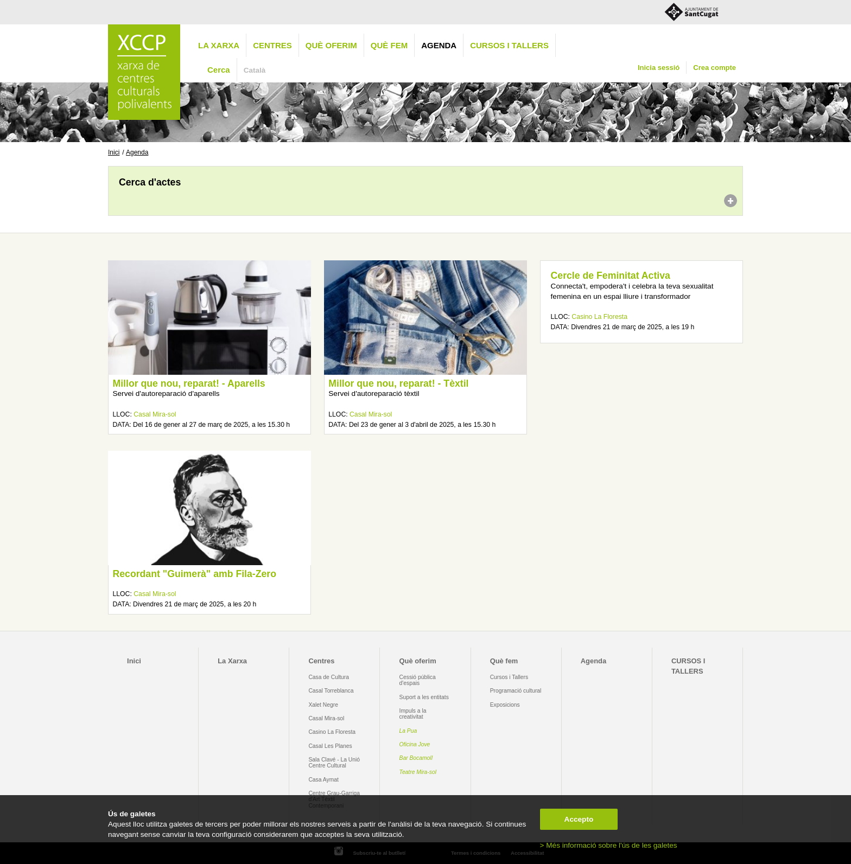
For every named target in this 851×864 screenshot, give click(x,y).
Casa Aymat (323, 780)
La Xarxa (218, 45)
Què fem (389, 45)
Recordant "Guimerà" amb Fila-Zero (194, 573)
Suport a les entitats (424, 697)
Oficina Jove (414, 744)
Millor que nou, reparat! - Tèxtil (398, 383)
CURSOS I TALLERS (509, 45)
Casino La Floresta (599, 317)
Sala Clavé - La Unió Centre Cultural (334, 763)
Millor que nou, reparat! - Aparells (188, 383)
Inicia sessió (658, 67)
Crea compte (714, 67)
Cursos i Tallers (509, 677)
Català (255, 70)
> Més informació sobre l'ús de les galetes (608, 845)
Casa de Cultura (328, 677)
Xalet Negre (323, 705)
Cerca (218, 69)
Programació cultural (516, 691)
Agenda (438, 45)
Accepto (579, 819)
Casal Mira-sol (155, 414)
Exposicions (505, 705)
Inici (113, 152)
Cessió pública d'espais (417, 680)
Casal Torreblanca (330, 691)
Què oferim (331, 45)
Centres (272, 45)
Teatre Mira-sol (418, 772)
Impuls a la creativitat (413, 714)
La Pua (408, 731)
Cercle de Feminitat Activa (610, 275)
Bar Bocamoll (416, 758)
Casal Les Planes (330, 746)
